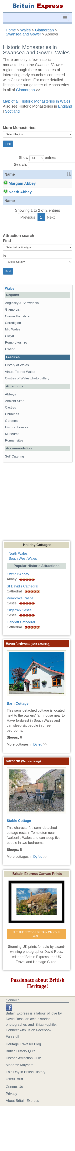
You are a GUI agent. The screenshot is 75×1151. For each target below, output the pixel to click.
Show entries (37, 158)
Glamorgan (44, 30)
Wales (25, 30)
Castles (10, 430)
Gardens (11, 443)
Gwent (9, 371)
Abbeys (10, 417)
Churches (12, 436)
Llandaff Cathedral (21, 644)
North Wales (18, 576)
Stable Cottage (19, 843)
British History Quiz (20, 1073)
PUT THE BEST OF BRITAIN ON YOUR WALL (36, 956)
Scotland (12, 111)
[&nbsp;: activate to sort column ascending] (57, 174)
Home (11, 30)
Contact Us (14, 1109)
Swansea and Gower (23, 34)
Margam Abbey (22, 183)
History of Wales (17, 387)
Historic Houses (16, 450)
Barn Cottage (17, 726)
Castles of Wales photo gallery (27, 401)
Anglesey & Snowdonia (22, 325)
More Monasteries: (20, 128)
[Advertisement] (36, 525)
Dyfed (37, 767)
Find (8, 143)
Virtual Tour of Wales (20, 394)
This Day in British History (25, 1094)
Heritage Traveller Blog (23, 1066)
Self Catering (14, 479)
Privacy (11, 1116)
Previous (27, 240)
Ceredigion (13, 345)
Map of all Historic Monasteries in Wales (36, 101)
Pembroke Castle (20, 621)
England (65, 106)
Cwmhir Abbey (18, 596)
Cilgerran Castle (19, 632)
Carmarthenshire (17, 338)
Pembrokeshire (16, 365)
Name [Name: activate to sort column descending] (9, 174)
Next (51, 240)
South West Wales (23, 581)
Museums (12, 456)
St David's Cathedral (22, 609)
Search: (37, 165)
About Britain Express (22, 1123)
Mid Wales (12, 352)
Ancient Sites (14, 423)
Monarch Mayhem (19, 1087)
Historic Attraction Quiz (23, 1080)
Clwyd (9, 358)
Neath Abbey (20, 203)
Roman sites (14, 463)
